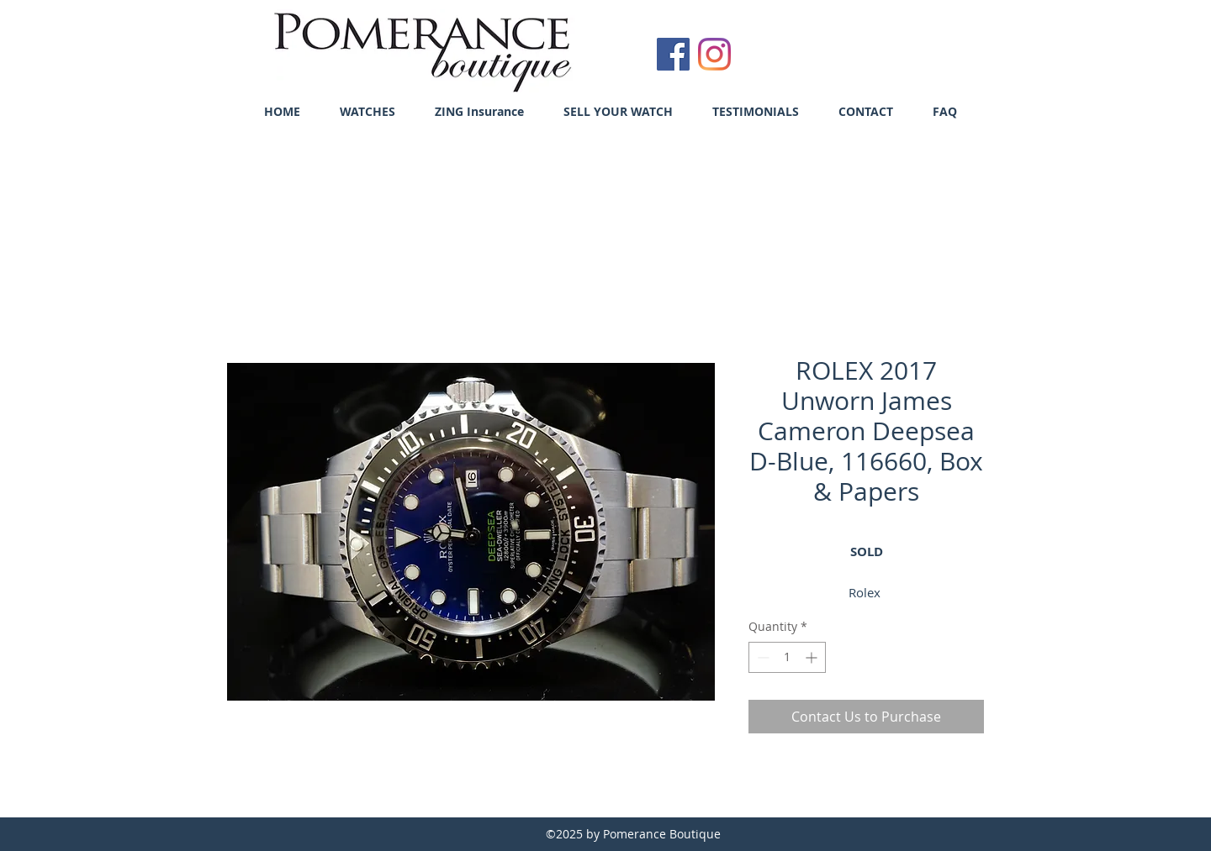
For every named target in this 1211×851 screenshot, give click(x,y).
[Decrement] (761, 657)
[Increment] (812, 657)
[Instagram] (714, 54)
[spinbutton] (787, 657)
